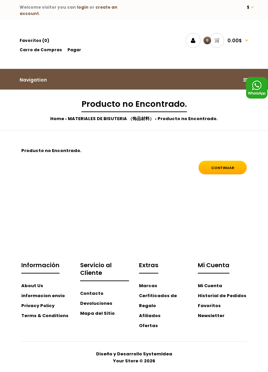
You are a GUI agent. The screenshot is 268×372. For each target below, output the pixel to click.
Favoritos (209, 305)
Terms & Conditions (44, 315)
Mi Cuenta (210, 285)
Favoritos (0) (34, 40)
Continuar (222, 167)
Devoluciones (96, 303)
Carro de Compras (41, 50)
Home (57, 118)
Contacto (91, 293)
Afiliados (150, 315)
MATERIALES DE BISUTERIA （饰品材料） (111, 118)
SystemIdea (157, 354)
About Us (32, 285)
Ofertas (148, 325)
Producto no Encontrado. (188, 118)
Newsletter (211, 315)
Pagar (74, 50)
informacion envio (43, 295)
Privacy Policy (38, 305)
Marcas (148, 285)
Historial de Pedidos (222, 295)
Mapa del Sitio (97, 313)
